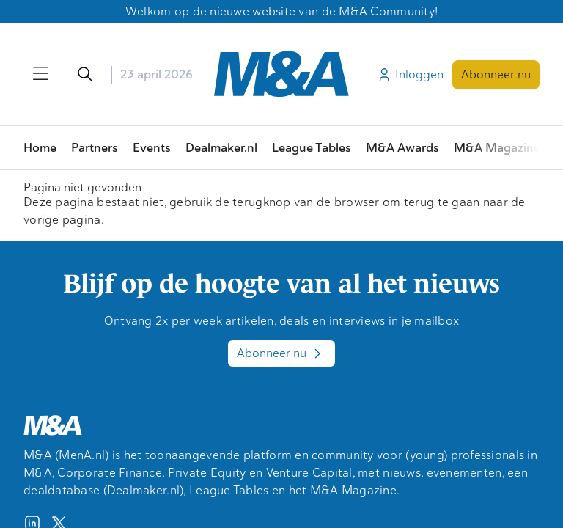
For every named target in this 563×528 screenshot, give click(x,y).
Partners (94, 147)
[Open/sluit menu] (41, 74)
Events (152, 147)
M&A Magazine (497, 147)
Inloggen (410, 75)
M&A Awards (402, 147)
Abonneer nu (496, 74)
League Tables (311, 147)
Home (39, 147)
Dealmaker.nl (221, 147)
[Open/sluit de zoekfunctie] (85, 74)
